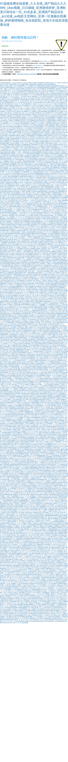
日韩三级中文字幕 (39, 97)
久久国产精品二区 (34, 529)
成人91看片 (7, 544)
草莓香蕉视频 (39, 206)
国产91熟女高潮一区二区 (15, 100)
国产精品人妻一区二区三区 (8, 96)
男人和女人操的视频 (51, 370)
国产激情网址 (46, 259)
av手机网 (23, 125)
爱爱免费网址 (27, 235)
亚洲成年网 (61, 158)
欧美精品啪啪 (10, 257)
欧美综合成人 (20, 601)
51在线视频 (12, 349)
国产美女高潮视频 (14, 468)
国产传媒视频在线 (8, 419)
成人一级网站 (50, 164)
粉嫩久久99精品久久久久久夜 (48, 155)
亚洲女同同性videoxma (41, 120)
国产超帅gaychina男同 (15, 241)
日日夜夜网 (23, 393)
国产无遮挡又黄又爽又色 (7, 159)
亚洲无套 (62, 107)
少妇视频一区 (62, 355)
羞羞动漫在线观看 (10, 416)
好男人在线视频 (12, 361)
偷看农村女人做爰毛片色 (47, 538)
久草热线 (64, 88)
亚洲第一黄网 (4, 491)
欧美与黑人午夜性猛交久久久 (25, 455)
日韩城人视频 (43, 291)
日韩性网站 (59, 375)
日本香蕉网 (33, 150)
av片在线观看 (20, 411)
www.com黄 (3, 325)
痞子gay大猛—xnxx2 (26, 202)
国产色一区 (54, 138)
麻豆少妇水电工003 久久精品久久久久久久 (50, 431)
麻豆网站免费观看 (32, 312)
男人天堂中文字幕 (62, 265)
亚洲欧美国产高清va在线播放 (54, 224)
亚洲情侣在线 (43, 250)
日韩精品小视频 (63, 170)
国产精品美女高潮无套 (12, 475)
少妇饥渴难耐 (33, 373)
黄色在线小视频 (25, 494)
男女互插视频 (28, 218)
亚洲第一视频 (53, 271)
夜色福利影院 (16, 567)
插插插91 (16, 149)
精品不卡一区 (56, 464)
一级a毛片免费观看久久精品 (31, 423)
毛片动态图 (41, 122)
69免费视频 (57, 610)
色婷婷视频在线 (52, 111)
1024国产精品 (41, 251)
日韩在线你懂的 (38, 102)
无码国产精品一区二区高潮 (51, 105)
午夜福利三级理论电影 (60, 221)
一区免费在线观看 (35, 310)
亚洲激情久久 (19, 550)
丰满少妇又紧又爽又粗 (59, 103)
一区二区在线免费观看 (33, 337)
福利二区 (22, 108)
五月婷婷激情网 (7, 429)
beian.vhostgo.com (44, 61)
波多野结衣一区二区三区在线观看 (41, 254)
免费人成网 (22, 373)
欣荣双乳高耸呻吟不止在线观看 (19, 321)
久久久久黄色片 (35, 419)
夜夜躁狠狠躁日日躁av (53, 170)
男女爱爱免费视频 (62, 203)
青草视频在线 (62, 253)
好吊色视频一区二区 (31, 568)
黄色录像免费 (7, 274)
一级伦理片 (9, 111)
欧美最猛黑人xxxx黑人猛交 (21, 192)
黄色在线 (25, 248)
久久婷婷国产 (36, 411)
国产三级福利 (44, 197)
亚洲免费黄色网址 (4, 230)
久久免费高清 (29, 428)
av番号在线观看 (52, 315)
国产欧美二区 (26, 137)
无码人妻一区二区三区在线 (27, 97)
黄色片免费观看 (48, 395)
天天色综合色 (12, 88)
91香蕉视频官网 (20, 280)
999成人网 (11, 328)
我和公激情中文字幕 (52, 96)
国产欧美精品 (11, 197)
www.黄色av (31, 321)
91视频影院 (19, 284)
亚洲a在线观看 (37, 236)
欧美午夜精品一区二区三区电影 (57, 274)
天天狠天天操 (54, 131)
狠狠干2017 (26, 230)
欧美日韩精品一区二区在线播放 (55, 215)
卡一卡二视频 (40, 277)
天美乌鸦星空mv (13, 330)
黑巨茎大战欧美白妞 (42, 465)
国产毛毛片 (43, 107)
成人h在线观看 (47, 113)
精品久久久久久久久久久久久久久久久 (43, 103)
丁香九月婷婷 (57, 573)
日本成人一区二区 (35, 162)
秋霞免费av (26, 239)
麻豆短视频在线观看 (59, 223)
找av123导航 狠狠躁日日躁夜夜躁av (53, 606)
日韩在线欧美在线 (31, 119)
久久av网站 (40, 373)
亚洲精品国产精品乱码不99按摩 (11, 393)
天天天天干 (59, 199)
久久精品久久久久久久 (33, 562)
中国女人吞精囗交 (40, 535)
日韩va (56, 239)
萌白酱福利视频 (60, 206)
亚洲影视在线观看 (9, 102)
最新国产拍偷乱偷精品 (60, 283)
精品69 (9, 239)
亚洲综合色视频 (40, 143)
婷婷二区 (4, 99)
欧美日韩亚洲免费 (23, 583)
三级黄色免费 (53, 149)
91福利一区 (13, 161)
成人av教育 (6, 226)
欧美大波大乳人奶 (24, 173)
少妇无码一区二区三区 (33, 328)
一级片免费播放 (35, 141)
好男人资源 (7, 194)
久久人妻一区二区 (15, 490)
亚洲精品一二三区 (48, 369)
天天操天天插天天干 (29, 505)
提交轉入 (38, 69)
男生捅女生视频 (49, 610)
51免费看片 (34, 333)
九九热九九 (48, 93)
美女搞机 (16, 269)
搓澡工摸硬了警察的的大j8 (22, 150)
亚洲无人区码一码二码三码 (16, 260)
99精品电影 (33, 277)
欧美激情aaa (17, 484)
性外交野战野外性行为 (38, 503)
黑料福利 (32, 137)
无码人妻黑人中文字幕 (36, 230)
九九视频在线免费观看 (25, 548)
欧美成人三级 (10, 93)
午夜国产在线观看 (5, 147)
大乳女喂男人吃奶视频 (53, 235)
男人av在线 (34, 548)
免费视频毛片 (42, 260)
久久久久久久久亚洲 (56, 183)
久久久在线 (24, 490)
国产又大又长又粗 (31, 212)
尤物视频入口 (22, 417)
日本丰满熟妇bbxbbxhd (6, 339)
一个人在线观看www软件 (46, 211)
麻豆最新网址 (62, 294)
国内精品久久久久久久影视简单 (11, 123)
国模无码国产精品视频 (49, 330)
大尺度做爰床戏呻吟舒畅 (48, 134)
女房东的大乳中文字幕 (8, 459)
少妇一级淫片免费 (6, 586)
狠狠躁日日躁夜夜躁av (41, 233)
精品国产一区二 (28, 351)
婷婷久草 (18, 441)
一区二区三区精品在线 (27, 203)
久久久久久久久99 (56, 301)
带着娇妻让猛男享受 (39, 188)
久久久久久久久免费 (37, 227)
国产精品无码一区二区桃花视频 (15, 248)
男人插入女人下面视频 (8, 379)
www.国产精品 (12, 301)
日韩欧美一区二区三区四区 (60, 503)
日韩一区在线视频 (10, 107)
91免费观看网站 (61, 287)
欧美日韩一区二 (64, 85)
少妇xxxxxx (60, 328)
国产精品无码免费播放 (15, 547)
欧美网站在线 (56, 147)
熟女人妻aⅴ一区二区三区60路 (26, 113)
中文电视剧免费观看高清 (34, 262)
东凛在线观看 (26, 224)
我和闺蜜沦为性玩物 (58, 286)
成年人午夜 (17, 613)
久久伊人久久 (17, 573)
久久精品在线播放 (55, 259)
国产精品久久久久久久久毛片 (26, 582)
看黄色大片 (25, 211)
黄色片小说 (24, 129)
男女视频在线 (14, 295)
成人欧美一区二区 (31, 456)
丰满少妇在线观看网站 (50, 117)
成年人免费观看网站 (9, 185)
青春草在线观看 (17, 339)
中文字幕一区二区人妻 (14, 238)
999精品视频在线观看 (5, 212)
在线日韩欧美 (48, 156)
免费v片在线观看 (47, 348)
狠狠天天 (56, 461)
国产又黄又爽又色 (18, 87)
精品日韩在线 (43, 315)
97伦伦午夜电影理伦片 (28, 208)
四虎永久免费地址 (38, 242)
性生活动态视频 (4, 122)
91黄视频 (14, 300)
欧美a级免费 (25, 313)
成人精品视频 (10, 215)
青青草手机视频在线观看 (7, 87)
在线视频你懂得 (9, 402)
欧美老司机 (60, 340)
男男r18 (28, 479)
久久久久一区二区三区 (40, 370)
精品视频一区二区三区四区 (39, 96)
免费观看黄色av (44, 306)
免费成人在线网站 (28, 544)
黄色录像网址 (59, 113)
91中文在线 (15, 548)
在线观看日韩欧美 (29, 301)
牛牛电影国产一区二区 (17, 544)
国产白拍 (6, 114)
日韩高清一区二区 (34, 239)
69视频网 (42, 506)
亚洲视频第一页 (9, 221)
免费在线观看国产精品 (20, 272)
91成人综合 (8, 253)
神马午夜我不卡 (21, 576)
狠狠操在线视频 (52, 600)
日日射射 (15, 582)
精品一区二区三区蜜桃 (34, 313)
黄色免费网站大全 (26, 105)
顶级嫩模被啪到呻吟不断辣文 (42, 173)
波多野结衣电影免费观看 (25, 446)
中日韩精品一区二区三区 (32, 481)
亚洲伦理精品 (43, 165)
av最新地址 (28, 601)
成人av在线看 (45, 236)
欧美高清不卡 (49, 189)
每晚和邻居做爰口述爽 (6, 227)
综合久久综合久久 (62, 110)
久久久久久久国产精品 (25, 167)
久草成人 (7, 85)
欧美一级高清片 (51, 383)
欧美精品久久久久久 (21, 128)
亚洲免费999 (59, 220)
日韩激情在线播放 (30, 233)
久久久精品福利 (18, 462)
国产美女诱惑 (7, 186)
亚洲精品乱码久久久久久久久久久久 (55, 443)
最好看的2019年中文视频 (45, 379)
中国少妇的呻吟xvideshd (30, 87)
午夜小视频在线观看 (38, 544)
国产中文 (29, 125)
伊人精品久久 (35, 386)
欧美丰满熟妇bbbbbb (26, 90)
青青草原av (34, 545)
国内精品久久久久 (18, 277)
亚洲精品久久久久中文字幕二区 (20, 524)
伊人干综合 (63, 141)
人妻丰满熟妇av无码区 (6, 376)
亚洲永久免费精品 (16, 432)
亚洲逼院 (42, 401)
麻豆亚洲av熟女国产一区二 (24, 199)
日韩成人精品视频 (25, 263)
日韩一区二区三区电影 (26, 571)
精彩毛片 (42, 533)
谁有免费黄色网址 (5, 313)
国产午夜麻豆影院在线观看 (61, 291)
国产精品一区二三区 (7, 312)
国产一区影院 (63, 250)
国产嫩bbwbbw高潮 (20, 283)
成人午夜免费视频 (18, 419)
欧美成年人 (33, 585)
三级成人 (49, 194)
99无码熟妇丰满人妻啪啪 (48, 432)
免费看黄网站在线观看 (6, 526)
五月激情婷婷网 (20, 85)
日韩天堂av (48, 116)
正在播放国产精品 (37, 512)
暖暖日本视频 (59, 125)
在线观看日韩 (17, 527)
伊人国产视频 (35, 446)
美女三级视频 (22, 431)
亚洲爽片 (12, 298)
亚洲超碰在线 (30, 324)
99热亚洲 (13, 162)
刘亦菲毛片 (44, 179)
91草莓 (32, 220)
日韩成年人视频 (9, 340)
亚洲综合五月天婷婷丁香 (43, 180)
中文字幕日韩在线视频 (61, 226)
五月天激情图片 (41, 189)
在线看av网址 (55, 162)
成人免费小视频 (11, 165)
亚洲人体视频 (33, 122)
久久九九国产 (58, 310)
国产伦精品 (61, 122)
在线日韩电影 (19, 532)
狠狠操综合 (62, 387)
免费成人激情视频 (37, 367)
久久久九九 (18, 622)
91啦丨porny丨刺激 (45, 129)
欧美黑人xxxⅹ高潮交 (13, 113)
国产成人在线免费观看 (11, 449)
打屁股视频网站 (55, 232)
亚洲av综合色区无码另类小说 (43, 138)
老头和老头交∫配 (51, 563)
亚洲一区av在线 (40, 352)
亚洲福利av (19, 230)
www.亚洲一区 (21, 182)
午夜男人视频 (60, 180)
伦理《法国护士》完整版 (45, 511)
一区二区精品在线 (56, 425)
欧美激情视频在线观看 (58, 521)
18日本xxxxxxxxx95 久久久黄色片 (52, 227)
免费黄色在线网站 (10, 452)
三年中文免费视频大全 (16, 171)
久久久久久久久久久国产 (34, 334)
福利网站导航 (19, 162)
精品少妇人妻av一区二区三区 (21, 306)
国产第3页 (7, 220)
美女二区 (4, 214)
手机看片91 (65, 278)
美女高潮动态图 (14, 114)
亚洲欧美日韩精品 (61, 120)
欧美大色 (41, 117)
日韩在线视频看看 (9, 211)
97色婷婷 (28, 108)
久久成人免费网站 (41, 268)
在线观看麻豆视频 (56, 192)
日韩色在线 (65, 434)
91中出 (26, 242)
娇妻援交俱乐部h (28, 449)
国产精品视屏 (10, 613)
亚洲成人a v (7, 367)
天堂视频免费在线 (26, 144)
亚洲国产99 (17, 340)
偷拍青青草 (41, 195)
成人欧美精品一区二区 (33, 315)
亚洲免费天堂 (60, 117)
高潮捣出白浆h (42, 467)
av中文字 (13, 372)
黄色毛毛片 (27, 563)
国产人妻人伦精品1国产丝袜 (53, 548)
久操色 (37, 107)
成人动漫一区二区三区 (27, 348)
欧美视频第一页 (17, 143)
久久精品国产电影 (57, 97)
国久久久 (58, 373)
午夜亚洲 (55, 487)
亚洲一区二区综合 (40, 298)
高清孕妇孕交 (6, 162)
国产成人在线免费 (24, 256)
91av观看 (10, 366)
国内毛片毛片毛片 (58, 544)
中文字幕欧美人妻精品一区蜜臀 (59, 257)
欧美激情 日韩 (7, 502)
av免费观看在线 (34, 426)
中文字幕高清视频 (7, 110)
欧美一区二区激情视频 (30, 268)
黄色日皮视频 (30, 363)
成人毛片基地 (7, 310)
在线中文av (11, 591)
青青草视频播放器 (55, 167)
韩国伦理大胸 (24, 509)
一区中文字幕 (17, 379)
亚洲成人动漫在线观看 (27, 188)
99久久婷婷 (40, 132)
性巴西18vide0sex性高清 (12, 179)
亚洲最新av (10, 188)
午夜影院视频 (16, 126)
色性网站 (45, 153)
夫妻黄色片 (53, 594)
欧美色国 (13, 268)
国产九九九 (11, 462)
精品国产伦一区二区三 (16, 523)
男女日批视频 (21, 616)
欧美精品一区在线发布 (54, 152)
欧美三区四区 (28, 514)
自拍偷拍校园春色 (21, 91)
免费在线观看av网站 (53, 337)
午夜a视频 (41, 93)
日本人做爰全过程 (5, 352)
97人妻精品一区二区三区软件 (36, 123)
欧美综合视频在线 (63, 339)
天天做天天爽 (41, 550)
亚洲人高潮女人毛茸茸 (16, 226)
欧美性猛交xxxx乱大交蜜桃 (19, 586)
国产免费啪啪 (14, 303)
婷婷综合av (22, 520)
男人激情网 (37, 428)
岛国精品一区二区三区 (31, 185)
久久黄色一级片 (10, 603)
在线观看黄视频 (23, 176)
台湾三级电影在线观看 (17, 610)
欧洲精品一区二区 (14, 217)
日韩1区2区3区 (62, 138)
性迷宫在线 (45, 230)
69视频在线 (3, 505)
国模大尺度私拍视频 (25, 146)
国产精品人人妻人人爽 (38, 90)
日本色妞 (57, 126)
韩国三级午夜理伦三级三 (29, 396)
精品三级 (39, 422)
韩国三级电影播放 (33, 598)
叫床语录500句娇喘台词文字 (8, 280)
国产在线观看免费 (25, 220)
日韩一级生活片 (48, 354)
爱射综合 (43, 170)
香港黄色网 (17, 304)
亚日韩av (52, 597)
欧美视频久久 (33, 496)
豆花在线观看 (44, 346)
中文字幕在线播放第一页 (55, 247)
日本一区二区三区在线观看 (21, 229)
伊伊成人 (29, 96)
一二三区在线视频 (16, 360)
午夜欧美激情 (9, 450)
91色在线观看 (43, 235)
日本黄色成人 (39, 376)
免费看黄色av (52, 287)
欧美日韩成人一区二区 (27, 325)
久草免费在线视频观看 (50, 277)
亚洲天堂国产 (24, 613)
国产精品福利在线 (27, 405)
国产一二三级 (51, 250)
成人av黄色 (45, 140)
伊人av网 (43, 265)
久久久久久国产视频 (20, 307)
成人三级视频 (15, 526)
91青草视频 (60, 366)
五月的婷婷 (16, 597)
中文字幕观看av (57, 272)
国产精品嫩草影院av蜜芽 (61, 496)
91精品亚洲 (40, 312)
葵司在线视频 (17, 589)
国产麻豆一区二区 (4, 171)
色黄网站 (3, 111)
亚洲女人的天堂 (53, 300)
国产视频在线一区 (57, 384)
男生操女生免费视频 (24, 594)
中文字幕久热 (57, 211)
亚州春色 (47, 203)
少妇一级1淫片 (63, 487)
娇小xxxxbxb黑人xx (25, 310)
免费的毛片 (17, 221)
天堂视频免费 (38, 177)
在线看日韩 (20, 563)
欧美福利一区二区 (44, 387)
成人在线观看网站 (36, 202)
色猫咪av (5, 545)
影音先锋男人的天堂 (61, 128)
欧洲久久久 (41, 536)
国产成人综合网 (34, 556)
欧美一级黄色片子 (47, 137)
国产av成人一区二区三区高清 (37, 284)
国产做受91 (15, 239)
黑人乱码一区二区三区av (36, 100)
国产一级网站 (6, 514)
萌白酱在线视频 (41, 119)
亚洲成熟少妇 (17, 105)
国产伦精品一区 (63, 337)
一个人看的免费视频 (55, 238)
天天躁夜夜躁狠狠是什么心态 (21, 159)
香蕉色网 (21, 114)
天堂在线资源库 (16, 434)
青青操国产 (53, 340)
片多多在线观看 (50, 408)
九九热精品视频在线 (30, 135)
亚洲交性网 (47, 174)
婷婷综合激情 (4, 292)
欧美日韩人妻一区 (35, 372)
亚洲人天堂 (36, 88)
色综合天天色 (54, 203)
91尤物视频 (32, 248)
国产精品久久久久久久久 (25, 227)
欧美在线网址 (47, 301)
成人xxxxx (48, 425)
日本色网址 (60, 594)
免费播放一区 (20, 585)
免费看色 (16, 389)
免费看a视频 (38, 524)
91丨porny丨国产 (56, 244)
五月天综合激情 (42, 224)
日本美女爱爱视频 (62, 260)
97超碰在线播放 (49, 143)
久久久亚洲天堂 (24, 140)
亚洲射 (8, 303)
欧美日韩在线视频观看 (51, 284)
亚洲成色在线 (44, 551)
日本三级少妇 (32, 110)
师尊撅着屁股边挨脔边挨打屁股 (53, 458)
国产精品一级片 (11, 150)
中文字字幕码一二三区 (49, 376)
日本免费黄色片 (36, 149)
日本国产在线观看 (6, 529)
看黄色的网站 (9, 131)
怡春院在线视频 (23, 316)
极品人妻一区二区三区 (24, 392)
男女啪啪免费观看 (50, 453)
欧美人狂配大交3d (41, 358)
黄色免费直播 (12, 250)
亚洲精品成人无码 (45, 248)
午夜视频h (31, 384)
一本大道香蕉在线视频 (18, 275)
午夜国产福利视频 (56, 194)
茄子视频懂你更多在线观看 (61, 579)
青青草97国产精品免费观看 (14, 325)
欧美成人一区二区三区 (49, 206)
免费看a (18, 202)
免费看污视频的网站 (50, 125)
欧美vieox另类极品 (38, 330)
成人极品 (13, 147)
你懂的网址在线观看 (53, 343)
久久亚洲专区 (46, 615)
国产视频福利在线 (29, 459)
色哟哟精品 (32, 339)
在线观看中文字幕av (6, 497)
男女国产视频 (49, 218)
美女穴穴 (27, 506)
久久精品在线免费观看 (42, 111)
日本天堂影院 (5, 174)
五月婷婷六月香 (53, 242)
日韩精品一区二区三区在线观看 (30, 117)
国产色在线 (17, 292)
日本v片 (17, 96)
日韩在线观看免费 (52, 419)
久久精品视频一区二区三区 (17, 180)
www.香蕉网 (3, 479)
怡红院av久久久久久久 (51, 550)
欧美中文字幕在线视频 (13, 173)
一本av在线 (23, 96)
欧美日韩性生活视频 (12, 182)
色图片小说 (13, 85)
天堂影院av (37, 215)
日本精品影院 (50, 324)
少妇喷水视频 (42, 476)
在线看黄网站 (40, 125)
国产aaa (22, 242)
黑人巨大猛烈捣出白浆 (30, 245)
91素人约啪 (40, 568)
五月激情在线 (44, 416)
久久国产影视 (48, 123)
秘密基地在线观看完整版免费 (19, 168)
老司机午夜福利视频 (46, 162)
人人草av (21, 235)
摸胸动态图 (7, 152)
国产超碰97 (7, 576)
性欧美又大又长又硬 (5, 295)
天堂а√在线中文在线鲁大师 (12, 156)
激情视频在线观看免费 (43, 87)
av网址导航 (14, 367)
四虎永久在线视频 (61, 316)
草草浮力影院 (34, 93)
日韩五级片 (23, 236)
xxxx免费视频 (47, 122)
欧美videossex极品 (57, 137)
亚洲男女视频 (3, 550)
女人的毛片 (13, 91)
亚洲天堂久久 (3, 530)
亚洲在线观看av (4, 250)
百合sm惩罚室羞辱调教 (14, 99)
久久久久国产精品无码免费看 (17, 390)
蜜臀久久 (10, 399)
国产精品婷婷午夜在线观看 (7, 580)
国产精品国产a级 (62, 524)
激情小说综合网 (41, 217)
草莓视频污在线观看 (52, 260)
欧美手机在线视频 (48, 289)
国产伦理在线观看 (15, 220)
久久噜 (14, 158)
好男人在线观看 (46, 520)
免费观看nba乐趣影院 (56, 251)
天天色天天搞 (62, 333)
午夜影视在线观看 (19, 505)
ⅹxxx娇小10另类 (19, 515)
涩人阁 (37, 226)
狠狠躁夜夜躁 (3, 554)
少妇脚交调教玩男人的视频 (37, 241)
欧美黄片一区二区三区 (26, 238)
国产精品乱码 (29, 307)
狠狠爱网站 (34, 186)
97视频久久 (11, 283)
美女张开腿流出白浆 (48, 102)
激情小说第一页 (60, 100)
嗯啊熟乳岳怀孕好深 (51, 467)
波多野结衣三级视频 (32, 274)
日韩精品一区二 (35, 304)
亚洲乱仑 (46, 242)
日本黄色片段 (51, 589)
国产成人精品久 (61, 467)
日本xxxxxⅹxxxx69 (59, 135)
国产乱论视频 (6, 355)
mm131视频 (52, 226)
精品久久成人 (4, 238)
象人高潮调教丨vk (42, 263)
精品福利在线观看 (24, 179)
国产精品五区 (46, 613)
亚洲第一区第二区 (59, 292)
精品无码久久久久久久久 (13, 256)
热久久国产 (27, 425)
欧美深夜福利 (33, 224)
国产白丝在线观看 (44, 271)
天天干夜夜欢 (58, 200)
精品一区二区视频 (41, 425)
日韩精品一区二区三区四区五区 (53, 352)
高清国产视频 (6, 490)
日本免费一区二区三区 (22, 132)
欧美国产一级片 (38, 325)
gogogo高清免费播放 (5, 395)
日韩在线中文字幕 (6, 381)
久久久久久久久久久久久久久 (9, 563)
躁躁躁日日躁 (31, 128)
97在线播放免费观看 (54, 153)
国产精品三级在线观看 (10, 117)
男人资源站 (50, 402)
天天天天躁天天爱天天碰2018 (13, 348)
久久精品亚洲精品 (24, 468)
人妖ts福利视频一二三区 (51, 423)
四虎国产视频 (56, 447)
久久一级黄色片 (43, 280)
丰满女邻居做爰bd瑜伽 (43, 327)
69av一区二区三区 (25, 244)
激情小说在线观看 (4, 464)
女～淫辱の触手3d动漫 (35, 500)
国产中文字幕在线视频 (29, 120)
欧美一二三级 (38, 461)
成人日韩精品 (54, 615)
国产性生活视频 (5, 484)
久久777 (10, 97)
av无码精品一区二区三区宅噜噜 (47, 199)
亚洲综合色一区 (45, 238)
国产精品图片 (15, 357)
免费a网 (51, 223)
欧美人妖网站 (43, 419)
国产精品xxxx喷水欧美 (40, 91)
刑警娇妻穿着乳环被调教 (41, 182)
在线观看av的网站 (31, 189)
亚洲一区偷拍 (3, 361)
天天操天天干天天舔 (18, 110)
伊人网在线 (4, 271)
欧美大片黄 (61, 131)
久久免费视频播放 (4, 164)
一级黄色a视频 (26, 251)
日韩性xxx (59, 114)
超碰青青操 (4, 405)
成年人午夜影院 (38, 287)
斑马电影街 (29, 88)
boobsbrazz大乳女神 (22, 361)
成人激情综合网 (34, 452)
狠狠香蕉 (4, 239)
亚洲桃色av (7, 281)
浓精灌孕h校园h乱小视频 (10, 508)
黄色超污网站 (10, 562)
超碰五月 (50, 280)
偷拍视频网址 (3, 283)
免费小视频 (34, 278)
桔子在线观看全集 (37, 94)
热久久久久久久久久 (46, 521)
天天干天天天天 (13, 122)
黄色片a (2, 85)
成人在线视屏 (28, 280)
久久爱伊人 (20, 161)
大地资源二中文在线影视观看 (24, 250)
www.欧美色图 (59, 505)
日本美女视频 (26, 372)
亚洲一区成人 (28, 271)
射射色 (54, 429)
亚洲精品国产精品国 (31, 526)
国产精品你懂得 (64, 404)
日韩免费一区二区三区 (15, 129)
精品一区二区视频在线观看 (52, 479)
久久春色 (46, 316)
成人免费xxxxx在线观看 (48, 307)
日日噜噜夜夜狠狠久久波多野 (17, 138)
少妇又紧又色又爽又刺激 (11, 506)
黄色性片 (64, 526)
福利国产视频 (40, 560)
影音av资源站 (3, 251)
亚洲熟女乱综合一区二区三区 (24, 209)
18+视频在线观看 (16, 274)
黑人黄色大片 (29, 592)
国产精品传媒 (22, 189)
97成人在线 (39, 319)
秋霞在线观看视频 (9, 233)
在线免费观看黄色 (54, 327)
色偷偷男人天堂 (18, 93)
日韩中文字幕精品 (15, 203)
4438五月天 (21, 508)
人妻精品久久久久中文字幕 (42, 220)
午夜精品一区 (34, 108)
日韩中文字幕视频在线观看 (23, 545)
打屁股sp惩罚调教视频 (9, 407)
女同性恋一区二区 (42, 110)
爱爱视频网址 (13, 164)
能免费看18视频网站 (51, 426)
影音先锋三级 (60, 426)
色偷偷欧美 (48, 85)
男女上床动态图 (26, 289)
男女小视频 (56, 367)
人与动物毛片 (14, 189)
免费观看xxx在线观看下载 (43, 205)
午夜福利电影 (5, 438)
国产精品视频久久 (28, 103)
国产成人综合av (45, 229)
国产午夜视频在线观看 (10, 363)
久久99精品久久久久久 (57, 557)
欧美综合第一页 (59, 324)
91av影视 (21, 295)
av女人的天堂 (33, 244)
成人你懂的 (10, 205)
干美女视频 (15, 227)
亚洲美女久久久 (31, 352)
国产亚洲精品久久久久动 (53, 91)
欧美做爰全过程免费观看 (19, 119)
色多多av (3, 316)
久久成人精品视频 (51, 405)
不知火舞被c (40, 618)
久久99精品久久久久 (43, 361)
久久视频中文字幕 (24, 318)
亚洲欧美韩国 (39, 174)
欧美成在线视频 (23, 269)
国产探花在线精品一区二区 (25, 94)
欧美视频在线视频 (50, 119)
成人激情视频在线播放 (35, 553)
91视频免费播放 (17, 131)
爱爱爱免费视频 (4, 301)
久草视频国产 (36, 250)
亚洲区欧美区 (40, 576)
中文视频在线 (16, 97)
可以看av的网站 (42, 435)
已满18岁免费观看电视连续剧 (45, 497)
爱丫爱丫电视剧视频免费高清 (42, 381)
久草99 (33, 107)
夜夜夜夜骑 (60, 527)
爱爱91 (52, 459)
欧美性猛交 (19, 375)
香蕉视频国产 (3, 259)
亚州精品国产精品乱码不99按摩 (13, 224)
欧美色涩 (23, 174)
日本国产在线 (28, 444)
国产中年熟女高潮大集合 (18, 253)
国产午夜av (6, 351)
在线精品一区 (42, 598)
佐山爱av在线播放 (60, 295)
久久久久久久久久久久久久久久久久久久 (23, 458)
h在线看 (2, 340)
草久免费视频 (28, 254)
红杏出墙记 (5, 358)
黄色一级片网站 (8, 119)
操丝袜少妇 (6, 455)
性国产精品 (16, 312)
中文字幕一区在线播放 (38, 105)
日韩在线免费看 (24, 123)
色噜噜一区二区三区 (35, 179)
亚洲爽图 (51, 361)
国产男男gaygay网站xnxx (25, 303)
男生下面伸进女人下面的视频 (18, 265)
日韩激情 (24, 381)
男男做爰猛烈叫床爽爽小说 (7, 315)
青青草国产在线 (59, 275)
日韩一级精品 (12, 128)
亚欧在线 (42, 328)
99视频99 (11, 515)
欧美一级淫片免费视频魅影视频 (46, 186)
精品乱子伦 (44, 417)
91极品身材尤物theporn (57, 93)
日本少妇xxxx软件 (30, 138)
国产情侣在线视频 (63, 351)
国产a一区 (59, 217)
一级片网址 (47, 132)
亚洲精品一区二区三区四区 (19, 212)
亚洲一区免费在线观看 (41, 208)
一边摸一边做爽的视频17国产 (14, 345)
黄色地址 (54, 309)
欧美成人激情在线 (51, 609)
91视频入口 (62, 343)
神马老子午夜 (33, 217)
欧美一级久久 (30, 102)
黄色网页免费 (48, 503)
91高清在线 (53, 236)
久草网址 (34, 125)
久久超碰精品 (59, 119)
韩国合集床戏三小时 (13, 242)
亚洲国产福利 (48, 150)
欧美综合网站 (57, 189)
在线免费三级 (5, 547)
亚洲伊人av (47, 312)
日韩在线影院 (9, 453)
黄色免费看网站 (64, 153)
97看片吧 (47, 251)
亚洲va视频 (65, 94)
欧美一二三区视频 (24, 556)
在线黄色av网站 (61, 429)
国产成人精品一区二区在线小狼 (14, 137)
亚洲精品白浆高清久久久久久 (27, 443)
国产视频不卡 (52, 316)
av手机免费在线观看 (39, 85)
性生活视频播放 (35, 401)
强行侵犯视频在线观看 (6, 556)
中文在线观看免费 (12, 214)
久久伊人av (51, 140)
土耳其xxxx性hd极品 (15, 174)
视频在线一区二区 (35, 563)
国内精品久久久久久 (8, 149)
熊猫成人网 (27, 162)
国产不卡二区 (35, 235)
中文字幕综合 (7, 470)
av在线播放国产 (46, 592)
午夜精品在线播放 (8, 105)
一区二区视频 (47, 404)
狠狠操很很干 (21, 170)
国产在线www (26, 100)
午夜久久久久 (26, 214)
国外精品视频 (40, 479)
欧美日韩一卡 (57, 218)
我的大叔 (5, 328)
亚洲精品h (64, 211)
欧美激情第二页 (33, 322)
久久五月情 (26, 153)
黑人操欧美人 (57, 278)
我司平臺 (40, 67)
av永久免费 (25, 399)
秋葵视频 (11, 423)
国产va (8, 247)
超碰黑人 (56, 497)
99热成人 (7, 203)
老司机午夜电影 (58, 159)
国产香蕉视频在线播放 (15, 206)
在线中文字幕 (35, 165)
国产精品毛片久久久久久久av (45, 414)
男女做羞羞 (37, 99)
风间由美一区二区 (50, 375)
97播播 (48, 557)
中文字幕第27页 (52, 465)
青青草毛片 (61, 195)
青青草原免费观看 (21, 456)
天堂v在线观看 (4, 135)
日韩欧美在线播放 (62, 179)
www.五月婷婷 (48, 576)
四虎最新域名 (48, 447)
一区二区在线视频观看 (37, 410)
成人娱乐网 (20, 517)
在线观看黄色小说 (36, 144)
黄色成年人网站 (38, 348)
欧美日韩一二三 (25, 360)
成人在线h (62, 479)
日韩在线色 (43, 446)
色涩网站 (27, 508)
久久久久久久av (52, 114)
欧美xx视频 (62, 297)
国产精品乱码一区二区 (6, 195)
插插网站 (49, 244)
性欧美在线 (37, 253)
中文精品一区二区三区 (33, 129)
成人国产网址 (63, 162)
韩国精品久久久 (8, 141)
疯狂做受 (19, 117)
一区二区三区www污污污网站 (32, 551)
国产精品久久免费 (32, 361)
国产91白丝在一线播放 (21, 416)
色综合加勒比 (36, 197)
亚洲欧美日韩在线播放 (35, 229)
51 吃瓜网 (3, 475)
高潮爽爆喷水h (31, 376)
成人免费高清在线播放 (54, 547)
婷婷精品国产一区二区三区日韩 (10, 167)
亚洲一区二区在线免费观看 (27, 287)
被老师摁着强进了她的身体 (54, 88)
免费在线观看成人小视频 (30, 164)
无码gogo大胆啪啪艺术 (13, 520)
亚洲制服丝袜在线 (61, 360)
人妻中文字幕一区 (48, 214)
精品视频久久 (28, 404)
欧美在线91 (44, 295)
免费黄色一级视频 (39, 321)
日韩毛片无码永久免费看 (52, 107)
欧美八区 (13, 576)
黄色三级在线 (52, 256)
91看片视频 (3, 262)
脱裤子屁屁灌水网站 (7, 499)
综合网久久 (49, 535)
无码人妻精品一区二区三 (18, 183)
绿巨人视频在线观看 (34, 155)
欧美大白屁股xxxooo (18, 111)
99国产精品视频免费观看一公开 (43, 309)
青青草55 (62, 233)
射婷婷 (4, 215)
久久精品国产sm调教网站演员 (14, 120)
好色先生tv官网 (63, 248)
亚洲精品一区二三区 (26, 503)
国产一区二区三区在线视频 (50, 440)
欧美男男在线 (25, 547)
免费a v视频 (3, 562)
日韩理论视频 (10, 218)
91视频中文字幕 (42, 434)
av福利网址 (30, 488)
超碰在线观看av (52, 120)
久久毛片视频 (29, 215)
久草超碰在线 (47, 603)
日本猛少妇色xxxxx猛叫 (59, 150)
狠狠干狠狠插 (20, 155)
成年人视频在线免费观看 (23, 447)
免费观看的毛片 (47, 470)
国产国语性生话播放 (18, 141)
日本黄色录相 (37, 265)
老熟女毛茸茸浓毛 (33, 275)
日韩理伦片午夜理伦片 (8, 304)
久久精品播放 (24, 478)
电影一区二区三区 (19, 384)
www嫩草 (57, 186)
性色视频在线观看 (40, 491)
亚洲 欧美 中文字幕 (55, 553)
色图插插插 (53, 173)
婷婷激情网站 (49, 456)
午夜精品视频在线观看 (54, 494)
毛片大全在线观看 (63, 580)
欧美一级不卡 (19, 200)
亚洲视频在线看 (42, 164)
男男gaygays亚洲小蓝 (11, 370)
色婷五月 (65, 119)
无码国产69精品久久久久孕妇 (49, 202)
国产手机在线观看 (40, 438)
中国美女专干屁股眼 (9, 254)
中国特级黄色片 (23, 389)
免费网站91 (60, 309)
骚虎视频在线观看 (47, 367)
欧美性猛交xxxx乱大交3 (35, 140)
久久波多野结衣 (45, 253)
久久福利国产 (45, 303)
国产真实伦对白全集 (43, 269)
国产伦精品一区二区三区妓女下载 (18, 342)
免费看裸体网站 (19, 286)
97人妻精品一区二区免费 (20, 402)
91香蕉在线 (16, 443)
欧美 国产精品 (43, 114)
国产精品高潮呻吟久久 (27, 527)
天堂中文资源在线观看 (25, 149)
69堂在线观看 (45, 601)
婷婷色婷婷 (29, 390)
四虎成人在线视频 (51, 217)
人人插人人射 (5, 592)
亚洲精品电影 (21, 336)
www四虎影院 (24, 266)
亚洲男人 (43, 313)
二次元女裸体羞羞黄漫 (26, 429)
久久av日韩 (55, 351)
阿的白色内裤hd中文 (21, 354)
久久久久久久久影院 (15, 125)
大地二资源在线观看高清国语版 (39, 343)
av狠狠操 (47, 328)
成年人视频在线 (25, 126)
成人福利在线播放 (30, 283)
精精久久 (36, 306)
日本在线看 (60, 111)
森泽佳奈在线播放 (11, 585)
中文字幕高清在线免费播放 (47, 386)
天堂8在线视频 (55, 410)
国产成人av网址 (55, 612)
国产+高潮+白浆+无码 (43, 278)
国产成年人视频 (52, 165)
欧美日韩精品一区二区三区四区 (44, 272)
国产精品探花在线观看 (52, 580)
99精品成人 (60, 358)
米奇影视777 (64, 152)
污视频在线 (10, 116)
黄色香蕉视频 (16, 369)
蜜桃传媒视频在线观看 (29, 161)
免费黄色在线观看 (15, 263)
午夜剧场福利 (27, 114)
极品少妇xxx (21, 367)
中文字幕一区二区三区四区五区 (26, 177)
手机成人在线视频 (15, 146)
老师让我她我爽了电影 (6, 168)
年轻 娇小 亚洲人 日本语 (17, 333)
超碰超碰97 (54, 438)
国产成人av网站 (22, 376)
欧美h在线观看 (29, 253)
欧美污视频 (31, 99)
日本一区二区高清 (49, 245)
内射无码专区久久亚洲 (58, 123)
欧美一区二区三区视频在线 (39, 146)
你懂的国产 (26, 553)
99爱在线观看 (23, 99)
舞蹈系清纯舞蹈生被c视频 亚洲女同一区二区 (34, 574)
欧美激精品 (62, 239)
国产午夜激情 (49, 452)
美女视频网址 (30, 381)
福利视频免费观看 (6, 432)
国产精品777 (59, 432)
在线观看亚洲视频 (8, 277)
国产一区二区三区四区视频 (33, 533)
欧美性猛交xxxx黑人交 (6, 557)
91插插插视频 (12, 135)
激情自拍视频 (38, 300)
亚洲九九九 (27, 333)
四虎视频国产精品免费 (54, 509)
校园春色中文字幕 (37, 158)
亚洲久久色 (5, 128)
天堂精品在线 (26, 93)
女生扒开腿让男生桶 (47, 286)
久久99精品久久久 (22, 334)
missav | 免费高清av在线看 (61, 517)
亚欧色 (32, 173)
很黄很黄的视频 (63, 281)
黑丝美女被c (28, 512)
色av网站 (62, 535)
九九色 (20, 438)
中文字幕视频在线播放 (28, 413)
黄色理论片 (57, 449)
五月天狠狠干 (39, 161)
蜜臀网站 (13, 152)
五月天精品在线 (63, 364)
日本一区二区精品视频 (18, 529)
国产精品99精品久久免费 (38, 218)
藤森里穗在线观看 (42, 191)
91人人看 (12, 532)
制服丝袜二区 (27, 111)
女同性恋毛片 (23, 195)
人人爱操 (20, 214)
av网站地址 (51, 135)
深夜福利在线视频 (36, 223)
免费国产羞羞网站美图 (60, 485)
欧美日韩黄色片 (51, 562)
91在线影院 (45, 355)
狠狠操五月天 (32, 327)
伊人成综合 (17, 328)
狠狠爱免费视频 (33, 467)
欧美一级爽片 (4, 88)
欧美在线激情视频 (35, 345)
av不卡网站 (17, 315)
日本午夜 (14, 470)
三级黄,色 (53, 254)
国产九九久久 (11, 259)
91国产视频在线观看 (59, 164)
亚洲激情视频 (59, 565)
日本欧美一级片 (54, 161)
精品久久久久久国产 (40, 408)
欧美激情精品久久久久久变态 (35, 357)
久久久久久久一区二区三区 (18, 568)
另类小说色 (20, 372)
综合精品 (31, 242)
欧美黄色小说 (5, 327)
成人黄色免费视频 (59, 420)
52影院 (27, 217)
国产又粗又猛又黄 (55, 205)
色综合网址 (45, 152)
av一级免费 (34, 116)
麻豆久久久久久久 (58, 444)
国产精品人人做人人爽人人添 (10, 134)
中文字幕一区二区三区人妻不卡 (32, 295)
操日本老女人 (49, 322)
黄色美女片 (43, 345)
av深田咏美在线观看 (18, 536)
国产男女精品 (60, 132)
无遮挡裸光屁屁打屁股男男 (11, 607)
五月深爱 (26, 155)
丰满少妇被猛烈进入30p (35, 398)
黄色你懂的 (18, 144)
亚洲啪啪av (54, 328)
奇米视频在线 (63, 167)
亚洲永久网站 (58, 321)
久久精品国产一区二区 (26, 247)
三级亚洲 (22, 588)
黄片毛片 (24, 226)
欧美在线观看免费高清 (36, 221)
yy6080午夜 (25, 284)
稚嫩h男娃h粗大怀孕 (15, 266)
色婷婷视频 (48, 192)
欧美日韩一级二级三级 (46, 428)
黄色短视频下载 (40, 150)
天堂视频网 (50, 291)
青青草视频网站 (42, 244)
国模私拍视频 (10, 262)
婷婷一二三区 (31, 206)
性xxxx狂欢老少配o (57, 90)
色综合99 (59, 591)
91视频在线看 (14, 355)
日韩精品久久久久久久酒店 (31, 476)
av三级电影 (19, 327)
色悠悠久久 (46, 297)
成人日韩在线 (38, 200)
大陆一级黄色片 (41, 147)
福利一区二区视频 (15, 247)
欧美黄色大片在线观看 (40, 194)
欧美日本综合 (26, 131)
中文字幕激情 (34, 199)
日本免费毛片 (44, 247)
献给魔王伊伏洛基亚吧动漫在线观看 (52, 94)
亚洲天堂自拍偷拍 (30, 336)
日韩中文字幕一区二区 (13, 108)
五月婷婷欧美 (25, 339)
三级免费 (26, 110)
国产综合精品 (55, 539)
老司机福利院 (41, 116)
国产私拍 (61, 230)
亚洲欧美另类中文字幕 (54, 168)
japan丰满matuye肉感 (50, 128)
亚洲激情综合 (28, 367)
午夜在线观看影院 (58, 214)
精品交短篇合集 (49, 188)
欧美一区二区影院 (10, 354)
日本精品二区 (56, 401)
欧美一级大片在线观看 (19, 535)
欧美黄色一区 (59, 330)
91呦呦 (31, 153)
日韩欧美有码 (18, 197)
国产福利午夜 (46, 410)
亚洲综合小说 (35, 114)
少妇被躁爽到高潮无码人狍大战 (11, 140)
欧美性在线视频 (12, 132)
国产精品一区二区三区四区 (48, 310)
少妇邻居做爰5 (6, 538)
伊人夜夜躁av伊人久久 (39, 482)
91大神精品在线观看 (14, 232)
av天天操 (35, 435)
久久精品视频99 (43, 226)
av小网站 (27, 180)
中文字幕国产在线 (25, 278)
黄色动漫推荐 (31, 226)
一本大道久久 (26, 107)
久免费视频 (59, 155)
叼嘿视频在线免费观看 (56, 363)
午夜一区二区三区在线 (10, 324)
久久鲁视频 (57, 452)
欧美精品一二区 (11, 383)
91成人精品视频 (11, 375)
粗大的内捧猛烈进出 (13, 512)
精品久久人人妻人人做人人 (49, 209)
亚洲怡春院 (5, 542)
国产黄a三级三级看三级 (22, 598)
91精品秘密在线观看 (52, 333)
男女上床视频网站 (6, 183)
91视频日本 (33, 256)
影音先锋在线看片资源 (23, 122)
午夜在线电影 (39, 214)
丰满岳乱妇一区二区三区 (24, 470)
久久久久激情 (44, 619)
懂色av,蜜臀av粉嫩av (19, 257)
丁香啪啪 (59, 254)
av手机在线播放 (4, 260)
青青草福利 (55, 508)
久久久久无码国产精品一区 (9, 411)
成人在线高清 (21, 281)
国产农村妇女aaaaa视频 (31, 414)
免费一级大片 (36, 247)
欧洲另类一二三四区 (28, 200)
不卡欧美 (51, 212)
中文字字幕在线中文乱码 (57, 381)
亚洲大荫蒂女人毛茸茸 (60, 188)
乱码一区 (53, 113)
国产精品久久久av (39, 458)
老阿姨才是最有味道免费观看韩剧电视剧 (56, 313)
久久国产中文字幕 (25, 116)
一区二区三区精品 (63, 146)
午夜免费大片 (19, 268)
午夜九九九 (37, 416)
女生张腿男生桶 (39, 316)
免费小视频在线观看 (36, 530)
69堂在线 (33, 214)
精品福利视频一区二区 (49, 392)
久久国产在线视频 (21, 324)
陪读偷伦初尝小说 (33, 269)
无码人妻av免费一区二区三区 (23, 530)
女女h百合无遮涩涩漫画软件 (37, 126)
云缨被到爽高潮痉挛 (53, 529)
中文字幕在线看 (30, 573)
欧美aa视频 (58, 108)
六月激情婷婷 (29, 257)
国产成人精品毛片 (34, 462)
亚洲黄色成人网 (61, 551)
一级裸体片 (53, 132)
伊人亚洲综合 (60, 577)
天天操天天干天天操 (37, 297)
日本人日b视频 (4, 90)
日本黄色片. (17, 503)
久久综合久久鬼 (44, 570)
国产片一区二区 (16, 186)
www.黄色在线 (39, 354)
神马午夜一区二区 (33, 260)
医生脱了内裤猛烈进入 (28, 194)
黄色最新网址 (19, 396)
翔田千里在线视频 (25, 156)
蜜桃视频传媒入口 (32, 195)
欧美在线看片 (17, 191)
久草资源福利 (6, 146)
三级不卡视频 (6, 94)
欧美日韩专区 (50, 514)
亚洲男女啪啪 (7, 245)
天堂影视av (13, 352)
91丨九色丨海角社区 (20, 603)
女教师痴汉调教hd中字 (46, 141)
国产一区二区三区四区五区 (21, 319)
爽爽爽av (60, 533)
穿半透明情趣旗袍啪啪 (34, 168)
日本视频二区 (20, 301)
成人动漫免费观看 (52, 158)
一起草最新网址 (62, 393)
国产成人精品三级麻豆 (11, 170)
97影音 (57, 250)
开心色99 (65, 375)
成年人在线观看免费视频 (59, 395)
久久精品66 (52, 565)
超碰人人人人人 (53, 339)
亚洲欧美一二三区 (29, 309)
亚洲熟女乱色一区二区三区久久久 (17, 291)
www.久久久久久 (42, 485)
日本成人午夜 (15, 195)
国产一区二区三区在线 (14, 90)
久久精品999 (33, 180)
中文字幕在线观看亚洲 (58, 156)
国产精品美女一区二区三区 (44, 232)
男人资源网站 (48, 97)
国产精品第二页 (13, 398)
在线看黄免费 (58, 413)
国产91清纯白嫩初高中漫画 (15, 289)
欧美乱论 (26, 585)
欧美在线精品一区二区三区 (49, 512)
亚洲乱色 (34, 390)
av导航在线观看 (45, 149)
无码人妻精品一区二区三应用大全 (10, 236)
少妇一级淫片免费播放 (50, 100)
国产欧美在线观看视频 (59, 428)
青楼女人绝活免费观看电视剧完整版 (52, 177)
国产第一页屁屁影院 (34, 211)
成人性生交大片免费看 (55, 541)
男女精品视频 (49, 476)
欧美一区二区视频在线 (53, 208)
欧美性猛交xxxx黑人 (61, 134)
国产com (45, 158)
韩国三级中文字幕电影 (45, 183)
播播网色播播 (15, 287)
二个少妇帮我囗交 (4, 266)
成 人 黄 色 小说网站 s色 (28, 143)
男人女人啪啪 (48, 90)
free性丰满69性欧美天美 (18, 539)
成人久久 (22, 217)
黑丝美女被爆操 (59, 372)
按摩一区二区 (40, 156)
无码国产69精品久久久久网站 (10, 235)
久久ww (28, 520)
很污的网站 (22, 512)
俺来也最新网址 (39, 128)
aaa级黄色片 (32, 441)
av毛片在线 (24, 206)
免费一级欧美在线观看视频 (11, 176)
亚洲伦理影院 (6, 321)
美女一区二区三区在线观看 (39, 539)
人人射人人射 (51, 554)
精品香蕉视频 (55, 85)
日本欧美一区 (56, 280)
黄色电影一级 (61, 550)
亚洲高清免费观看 (25, 304)
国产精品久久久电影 (52, 265)
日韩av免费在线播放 (9, 202)
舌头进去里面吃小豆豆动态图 (46, 108)
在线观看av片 (26, 410)
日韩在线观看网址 (59, 459)
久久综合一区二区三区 (26, 386)
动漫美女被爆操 (11, 441)
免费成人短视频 (20, 135)
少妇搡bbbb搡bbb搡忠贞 (42, 339)
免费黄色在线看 (61, 471)
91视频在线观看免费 (35, 131)
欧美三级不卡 (36, 346)
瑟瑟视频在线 (53, 87)
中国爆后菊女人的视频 (37, 289)
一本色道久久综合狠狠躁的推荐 (49, 450)
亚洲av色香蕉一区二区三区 (22, 294)
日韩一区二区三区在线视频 (52, 171)
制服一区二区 (41, 322)
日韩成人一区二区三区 (59, 143)
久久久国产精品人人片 (60, 586)
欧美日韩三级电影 (20, 298)
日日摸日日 (34, 263)
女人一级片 (31, 416)
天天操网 (45, 266)
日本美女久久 (19, 107)
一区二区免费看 (29, 85)
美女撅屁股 (35, 487)
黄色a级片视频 (55, 404)
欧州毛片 (64, 560)
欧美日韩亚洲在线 (54, 297)
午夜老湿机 (63, 478)
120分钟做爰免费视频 (11, 336)
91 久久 (28, 431)
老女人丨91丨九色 (19, 218)
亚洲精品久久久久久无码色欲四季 (36, 389)
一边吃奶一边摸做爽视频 (22, 152)
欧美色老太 (14, 281)
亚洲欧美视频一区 (27, 171)
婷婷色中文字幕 (28, 387)
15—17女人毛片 (52, 551)
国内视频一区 (44, 223)
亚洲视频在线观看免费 (29, 438)
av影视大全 (8, 275)
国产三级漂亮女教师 (54, 266)
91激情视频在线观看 (36, 134)
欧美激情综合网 (56, 342)
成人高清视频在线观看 (10, 426)
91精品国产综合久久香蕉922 (51, 294)
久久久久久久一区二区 (12, 417)
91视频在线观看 (45, 131)
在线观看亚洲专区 (49, 241)
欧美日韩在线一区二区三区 (49, 499)
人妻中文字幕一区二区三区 (53, 598)
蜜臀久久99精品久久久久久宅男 (30, 379)
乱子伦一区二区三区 (24, 496)
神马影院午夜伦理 (38, 395)
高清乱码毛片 (18, 465)
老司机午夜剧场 (18, 343)
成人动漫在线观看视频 (36, 152)
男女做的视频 (10, 229)
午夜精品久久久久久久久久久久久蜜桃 (33, 378)
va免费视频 (59, 562)
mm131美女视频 (63, 529)
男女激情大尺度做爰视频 (55, 306)
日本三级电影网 (22, 461)
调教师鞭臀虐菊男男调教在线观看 (18, 464)
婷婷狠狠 (37, 248)
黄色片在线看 (45, 553)
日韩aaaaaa (59, 336)
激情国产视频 (15, 497)
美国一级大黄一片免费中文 (54, 185)
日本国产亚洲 (43, 402)
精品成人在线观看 (20, 185)
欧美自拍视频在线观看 (29, 440)
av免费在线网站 (22, 337)
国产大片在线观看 (59, 99)
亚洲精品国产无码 (20, 254)
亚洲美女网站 (52, 304)
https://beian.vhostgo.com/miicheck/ (27, 74)
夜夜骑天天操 (14, 373)
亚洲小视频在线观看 (52, 110)
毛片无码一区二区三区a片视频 (33, 281)
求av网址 (29, 586)
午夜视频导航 (30, 91)
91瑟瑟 (26, 275)
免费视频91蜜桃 (51, 475)
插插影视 (15, 376)
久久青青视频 (16, 116)
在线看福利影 (43, 88)
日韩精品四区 (24, 369)
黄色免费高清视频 (27, 197)
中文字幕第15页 (47, 351)
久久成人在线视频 (59, 102)
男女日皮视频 (32, 266)
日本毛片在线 (51, 435)
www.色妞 (30, 342)
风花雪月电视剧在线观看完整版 (38, 159)
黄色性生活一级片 (55, 613)
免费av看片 (10, 103)
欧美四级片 (55, 122)
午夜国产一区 (16, 485)
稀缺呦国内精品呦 (5, 153)
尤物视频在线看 (48, 378)
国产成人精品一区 (25, 186)
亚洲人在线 (21, 164)
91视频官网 (33, 156)
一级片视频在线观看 (63, 87)
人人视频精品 (32, 478)
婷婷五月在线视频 (18, 346)
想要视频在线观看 (31, 205)
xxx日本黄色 (50, 292)
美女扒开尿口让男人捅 (52, 268)
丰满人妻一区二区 (18, 103)
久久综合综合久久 (21, 488)
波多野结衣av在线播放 (57, 116)
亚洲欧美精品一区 (14, 606)
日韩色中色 (61, 96)
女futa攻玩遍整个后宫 (29, 491)
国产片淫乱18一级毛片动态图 (48, 144)
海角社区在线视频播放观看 (47, 239)
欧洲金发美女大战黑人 (8, 503)
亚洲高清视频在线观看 (27, 565)
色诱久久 (4, 197)
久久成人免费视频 (55, 129)
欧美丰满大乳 (19, 491)
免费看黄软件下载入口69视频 (33, 170)
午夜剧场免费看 (42, 185)
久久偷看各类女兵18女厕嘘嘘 (8, 155)
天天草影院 (39, 137)
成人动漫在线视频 (6, 434)
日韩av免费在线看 (4, 180)
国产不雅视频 (13, 455)
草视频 (33, 111)
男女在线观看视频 (25, 221)
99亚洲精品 (50, 396)
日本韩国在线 (43, 168)
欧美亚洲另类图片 (21, 88)
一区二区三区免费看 (48, 221)
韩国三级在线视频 (53, 230)
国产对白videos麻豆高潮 (30, 515)
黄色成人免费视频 (34, 570)
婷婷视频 (44, 398)
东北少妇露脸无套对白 (25, 331)
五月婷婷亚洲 (58, 493)
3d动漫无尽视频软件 (61, 399)
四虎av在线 (43, 215)
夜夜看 (63, 373)
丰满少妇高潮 (55, 141)
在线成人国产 (51, 295)
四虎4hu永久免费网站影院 (23, 600)
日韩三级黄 (3, 205)
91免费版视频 (10, 272)
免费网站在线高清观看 (52, 146)
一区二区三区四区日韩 (20, 102)
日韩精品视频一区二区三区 (17, 551)
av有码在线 (3, 120)
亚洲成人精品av (31, 354)
